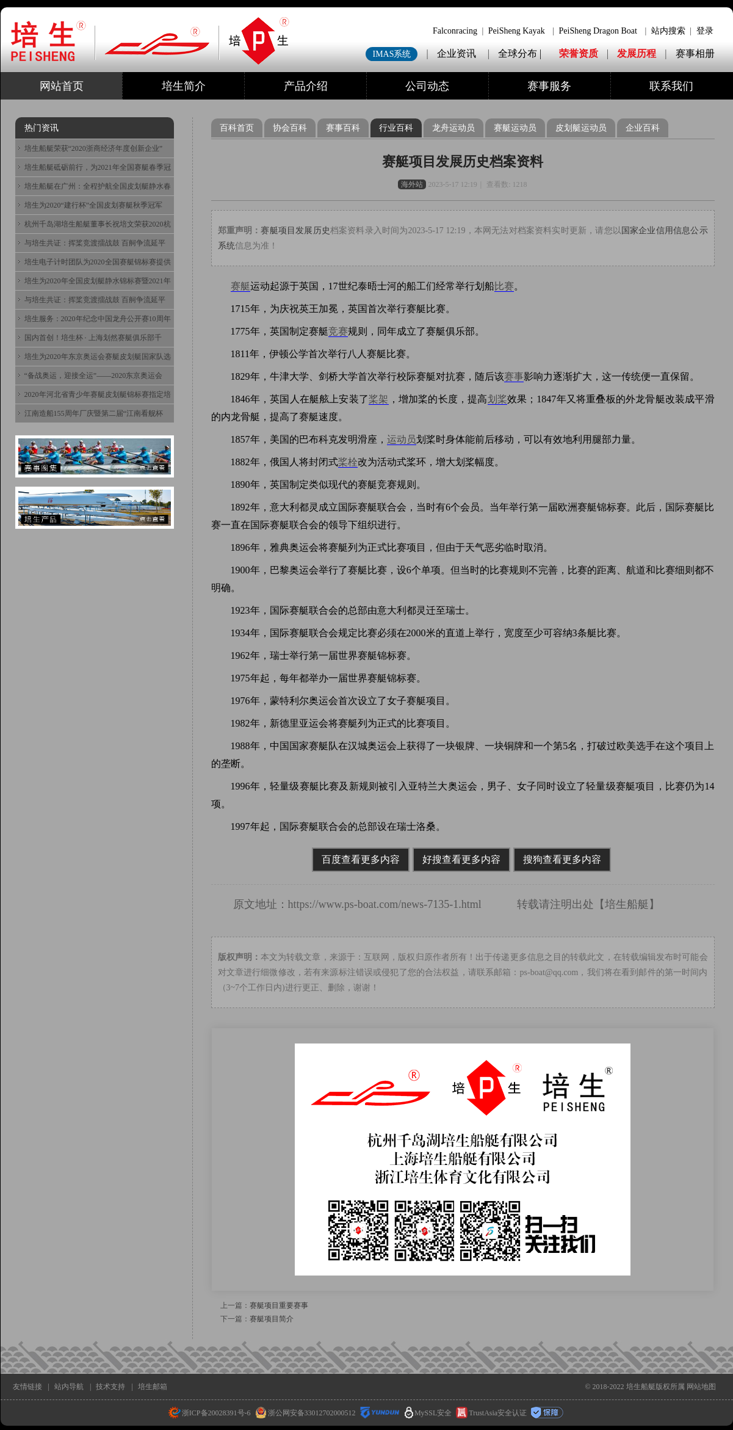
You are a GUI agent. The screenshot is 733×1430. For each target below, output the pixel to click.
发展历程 (636, 53)
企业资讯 (456, 53)
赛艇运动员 (515, 127)
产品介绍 (306, 86)
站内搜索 (668, 30)
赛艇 (240, 286)
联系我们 (671, 86)
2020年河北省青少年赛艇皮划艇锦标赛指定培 (97, 394)
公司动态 (427, 86)
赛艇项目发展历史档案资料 (462, 161)
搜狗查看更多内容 (562, 859)
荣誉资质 (578, 53)
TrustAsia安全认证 (491, 1413)
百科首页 (237, 127)
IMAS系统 (391, 54)
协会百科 (290, 127)
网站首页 (62, 86)
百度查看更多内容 (361, 859)
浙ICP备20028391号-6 (209, 1413)
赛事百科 (343, 127)
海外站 (412, 184)
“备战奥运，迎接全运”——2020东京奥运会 (93, 375)
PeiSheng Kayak (516, 30)
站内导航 (69, 1386)
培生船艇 (627, 904)
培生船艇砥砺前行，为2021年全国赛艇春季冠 (97, 167)
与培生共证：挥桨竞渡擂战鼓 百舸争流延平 (94, 243)
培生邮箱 (152, 1386)
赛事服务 (549, 86)
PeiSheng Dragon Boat (598, 30)
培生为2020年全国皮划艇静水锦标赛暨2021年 (97, 281)
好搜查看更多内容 (461, 859)
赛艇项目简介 (272, 1319)
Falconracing (455, 30)
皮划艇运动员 (581, 127)
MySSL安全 (428, 1413)
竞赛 (338, 331)
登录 (704, 30)
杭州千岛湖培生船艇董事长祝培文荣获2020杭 (97, 224)
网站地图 (701, 1386)
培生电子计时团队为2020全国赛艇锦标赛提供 (97, 262)
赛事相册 (695, 53)
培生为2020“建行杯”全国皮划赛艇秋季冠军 (93, 205)
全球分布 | (521, 53)
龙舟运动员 (453, 127)
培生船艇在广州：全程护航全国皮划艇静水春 (97, 186)
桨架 (378, 399)
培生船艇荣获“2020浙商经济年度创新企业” (93, 148)
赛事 (514, 376)
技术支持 (110, 1386)
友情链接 (27, 1386)
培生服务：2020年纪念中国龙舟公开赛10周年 (97, 318)
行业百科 (396, 127)
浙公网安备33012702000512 (305, 1413)
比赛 (504, 286)
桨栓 (348, 462)
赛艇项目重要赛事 (279, 1305)
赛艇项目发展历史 (295, 230)
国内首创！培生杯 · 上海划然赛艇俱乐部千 (93, 337)
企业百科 (643, 127)
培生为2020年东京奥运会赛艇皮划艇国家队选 (97, 356)
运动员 (401, 439)
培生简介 (184, 86)
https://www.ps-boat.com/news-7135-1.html (385, 904)
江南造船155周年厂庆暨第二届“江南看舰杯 (93, 413)
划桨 (497, 399)
